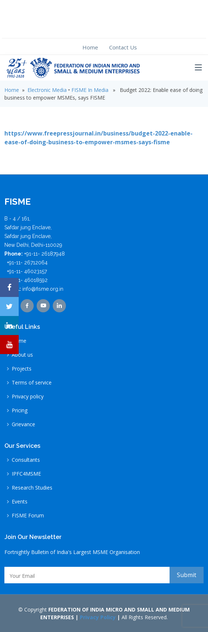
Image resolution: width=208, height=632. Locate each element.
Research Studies (32, 487)
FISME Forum (28, 515)
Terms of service (32, 382)
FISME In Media (89, 89)
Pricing (19, 410)
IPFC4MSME (26, 473)
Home (90, 47)
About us (22, 354)
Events (19, 501)
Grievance (23, 424)
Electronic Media (47, 89)
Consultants (26, 459)
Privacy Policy (97, 617)
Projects (21, 368)
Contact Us (123, 47)
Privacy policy (28, 396)
